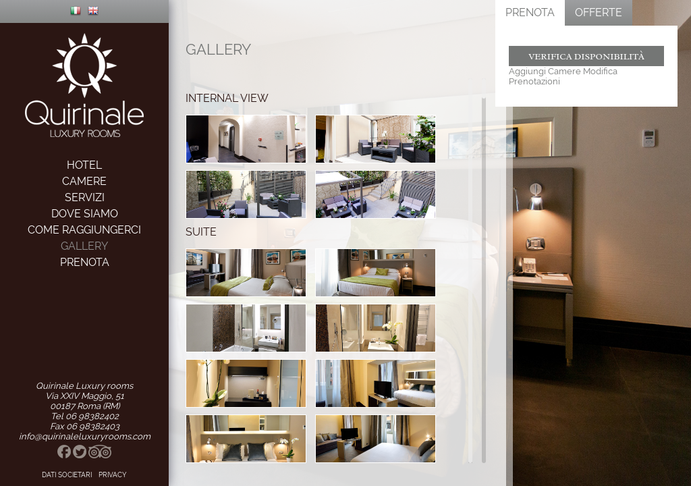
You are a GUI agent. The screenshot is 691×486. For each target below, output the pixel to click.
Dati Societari (67, 475)
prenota (84, 262)
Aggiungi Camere (545, 71)
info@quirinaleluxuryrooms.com (84, 436)
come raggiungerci (84, 229)
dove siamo (84, 213)
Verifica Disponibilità (586, 56)
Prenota (530, 12)
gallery (84, 246)
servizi (85, 197)
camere (84, 181)
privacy (113, 475)
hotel (84, 165)
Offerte (598, 12)
